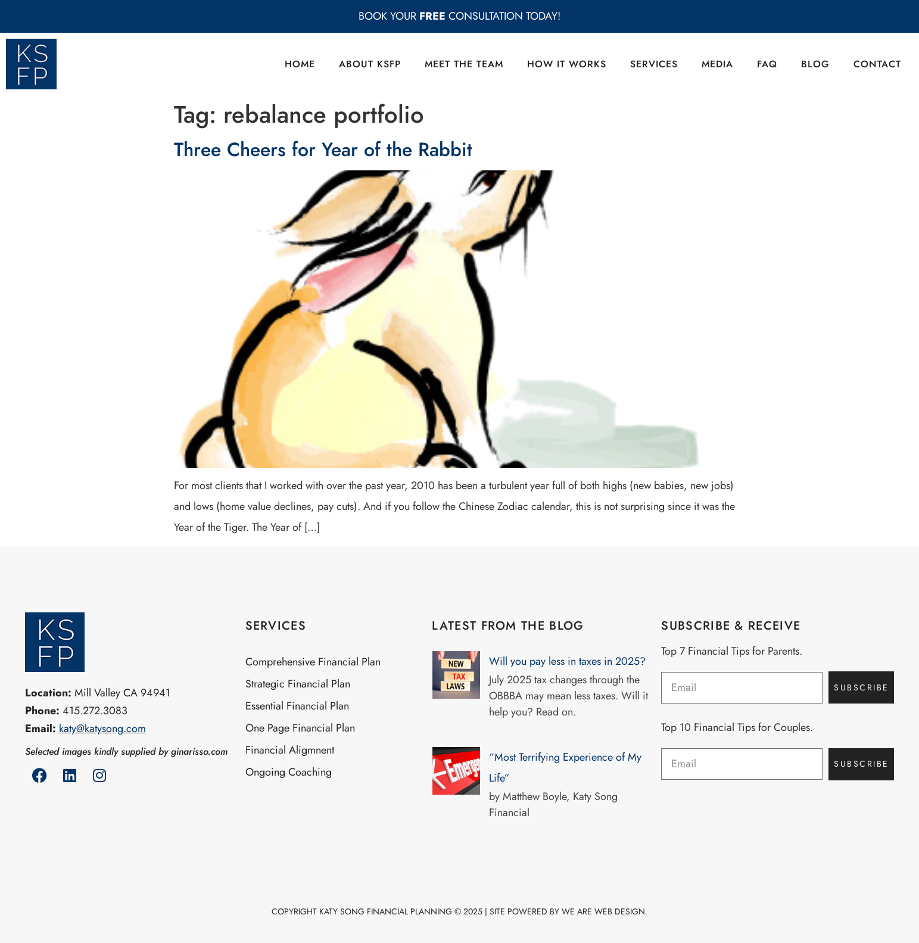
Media (717, 64)
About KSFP (370, 64)
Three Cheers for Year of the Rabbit (323, 149)
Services (654, 64)
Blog (815, 64)
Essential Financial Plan (297, 706)
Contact (877, 64)
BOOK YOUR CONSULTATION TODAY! (459, 16)
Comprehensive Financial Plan (313, 662)
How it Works (566, 64)
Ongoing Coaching (288, 772)
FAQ (767, 64)
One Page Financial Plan (300, 728)
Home (300, 64)
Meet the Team (464, 64)
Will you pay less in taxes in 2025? (567, 661)
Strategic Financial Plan (297, 684)
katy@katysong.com (102, 728)
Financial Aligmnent (289, 750)
